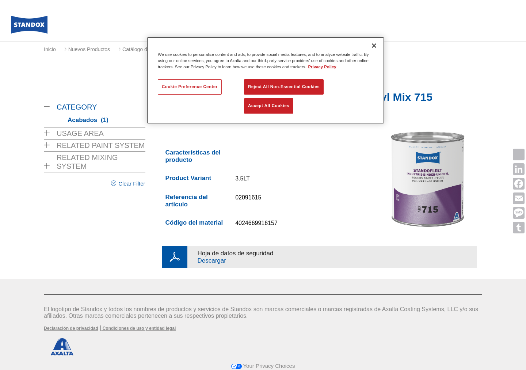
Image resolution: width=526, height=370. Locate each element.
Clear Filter (131, 183)
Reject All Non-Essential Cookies (284, 86)
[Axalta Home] (29, 26)
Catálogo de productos (148, 49)
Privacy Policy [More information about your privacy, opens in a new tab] (322, 67)
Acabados (88, 120)
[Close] (374, 46)
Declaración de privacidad (71, 328)
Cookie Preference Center (190, 86)
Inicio (50, 49)
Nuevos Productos (89, 49)
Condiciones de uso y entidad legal (138, 328)
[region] (265, 80)
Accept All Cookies (268, 105)
